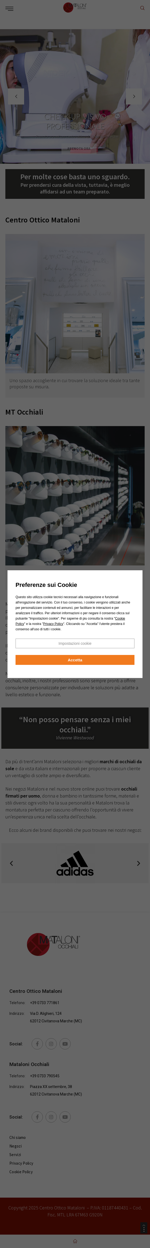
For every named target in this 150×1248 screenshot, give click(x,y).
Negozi (15, 1146)
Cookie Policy (21, 1171)
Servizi (15, 1154)
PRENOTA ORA (82, 148)
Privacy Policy (21, 1163)
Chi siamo (17, 1137)
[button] (11, 863)
